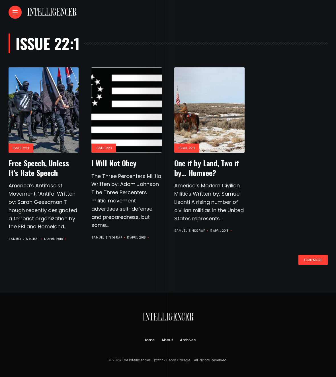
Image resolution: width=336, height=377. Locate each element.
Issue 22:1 (21, 148)
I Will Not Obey (113, 163)
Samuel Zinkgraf (24, 239)
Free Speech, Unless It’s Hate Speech (39, 168)
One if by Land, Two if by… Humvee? (206, 168)
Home (149, 340)
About (167, 340)
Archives (188, 340)
